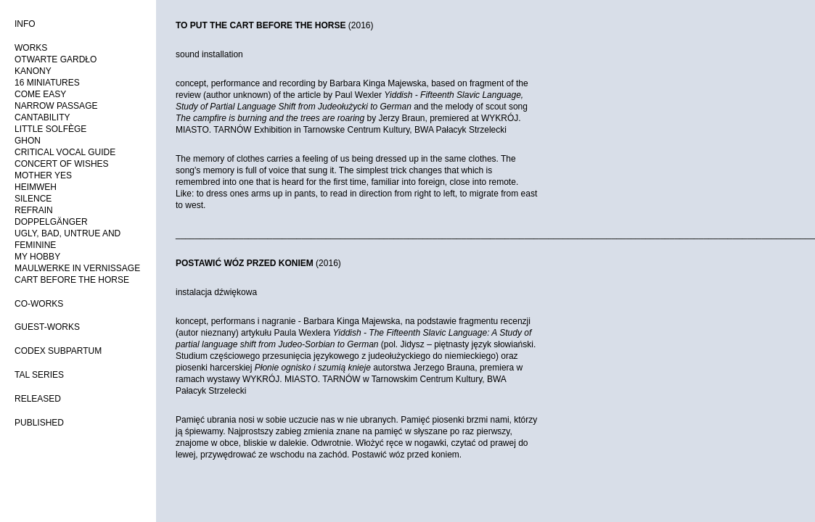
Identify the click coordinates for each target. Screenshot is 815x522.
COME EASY (40, 94)
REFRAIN (34, 210)
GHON (28, 141)
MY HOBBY (37, 257)
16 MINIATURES (47, 83)
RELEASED (38, 399)
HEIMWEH (36, 187)
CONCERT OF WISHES (62, 164)
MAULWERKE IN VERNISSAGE (77, 268)
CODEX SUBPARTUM (58, 351)
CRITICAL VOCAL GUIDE (65, 152)
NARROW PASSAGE (56, 106)
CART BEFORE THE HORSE (72, 280)
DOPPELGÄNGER (51, 222)
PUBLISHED (39, 423)
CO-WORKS (39, 304)
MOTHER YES (43, 175)
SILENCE (33, 199)
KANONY (33, 71)
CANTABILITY (42, 117)
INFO (25, 24)
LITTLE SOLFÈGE (50, 129)
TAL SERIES (39, 375)
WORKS (31, 48)
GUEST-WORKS (47, 327)
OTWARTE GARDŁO (56, 59)
